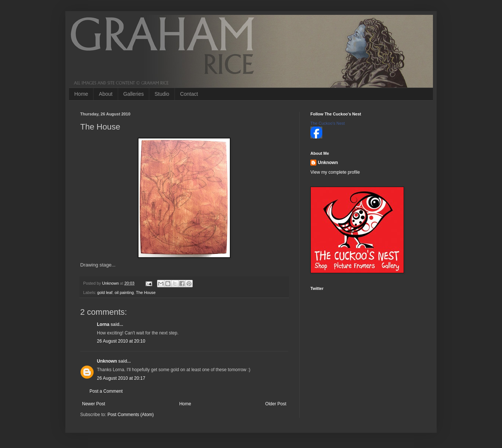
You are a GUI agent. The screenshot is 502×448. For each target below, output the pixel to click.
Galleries (133, 94)
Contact (189, 94)
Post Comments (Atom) (130, 414)
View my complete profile (335, 172)
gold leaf (105, 292)
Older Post (275, 403)
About (106, 94)
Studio (161, 94)
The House (146, 292)
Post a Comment (106, 391)
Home (81, 94)
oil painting (124, 292)
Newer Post (93, 403)
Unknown (107, 361)
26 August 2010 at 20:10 (121, 341)
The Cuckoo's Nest (327, 123)
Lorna (103, 324)
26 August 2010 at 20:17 (121, 378)
